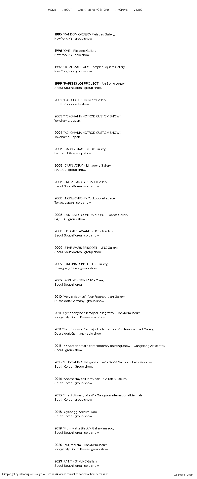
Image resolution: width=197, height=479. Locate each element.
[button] (122, 9)
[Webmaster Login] (183, 475)
